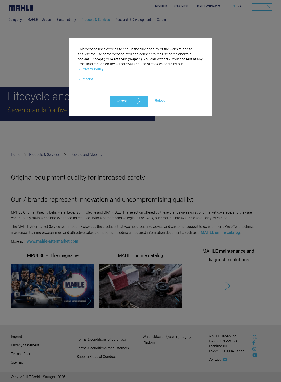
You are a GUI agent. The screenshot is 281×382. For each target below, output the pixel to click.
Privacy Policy (92, 69)
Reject (160, 100)
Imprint (87, 79)
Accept (121, 101)
